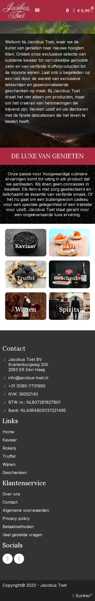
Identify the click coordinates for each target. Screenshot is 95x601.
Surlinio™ (82, 595)
